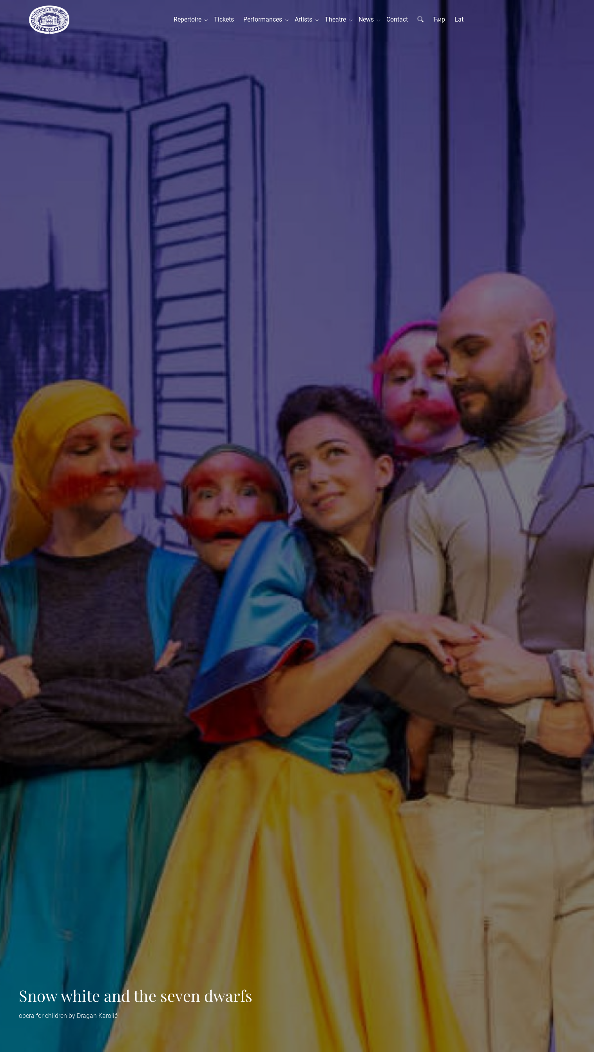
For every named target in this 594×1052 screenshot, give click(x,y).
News (368, 19)
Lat (459, 19)
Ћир (439, 19)
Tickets (224, 19)
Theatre (337, 19)
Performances (264, 19)
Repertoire (189, 19)
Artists (305, 19)
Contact (397, 19)
